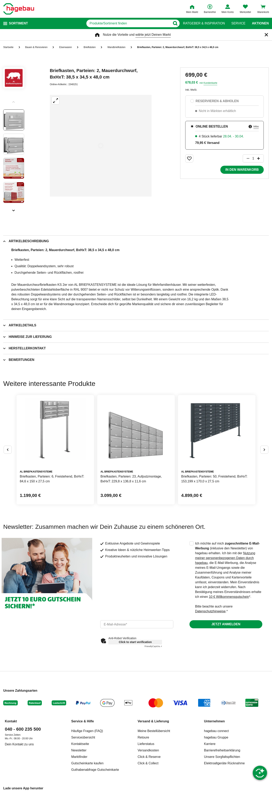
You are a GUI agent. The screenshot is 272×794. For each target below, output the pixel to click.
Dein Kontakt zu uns (19, 744)
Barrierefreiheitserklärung (222, 750)
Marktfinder (79, 756)
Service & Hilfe (82, 721)
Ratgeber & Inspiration (204, 23)
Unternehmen (214, 721)
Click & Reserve (149, 756)
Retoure (143, 737)
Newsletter (79, 750)
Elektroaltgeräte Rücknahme (224, 763)
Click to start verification (135, 642)
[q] (128, 23)
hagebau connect (216, 731)
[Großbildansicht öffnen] (101, 146)
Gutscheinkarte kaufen (87, 763)
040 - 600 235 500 (23, 729)
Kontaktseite (80, 744)
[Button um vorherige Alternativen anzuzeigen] (8, 450)
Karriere (210, 744)
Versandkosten (148, 750)
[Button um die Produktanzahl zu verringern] (246, 158)
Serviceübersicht (83, 737)
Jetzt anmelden (225, 624)
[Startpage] (18, 9)
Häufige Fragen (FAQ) (87, 731)
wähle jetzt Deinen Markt (153, 34)
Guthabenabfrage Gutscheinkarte (95, 769)
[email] (136, 624)
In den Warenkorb (242, 169)
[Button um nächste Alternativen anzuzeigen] (264, 450)
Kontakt (11, 721)
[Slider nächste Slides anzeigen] (13, 209)
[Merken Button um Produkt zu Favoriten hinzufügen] (189, 158)
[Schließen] (266, 34)
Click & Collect (148, 763)
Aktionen (260, 23)
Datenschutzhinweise (210, 611)
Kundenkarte (210, 83)
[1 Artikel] (253, 158)
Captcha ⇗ (153, 646)
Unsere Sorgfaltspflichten (222, 756)
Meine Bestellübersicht (154, 731)
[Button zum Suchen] (175, 23)
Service (238, 23)
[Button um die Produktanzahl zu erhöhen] (260, 158)
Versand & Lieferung (153, 721)
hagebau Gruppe (216, 737)
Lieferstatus (146, 744)
